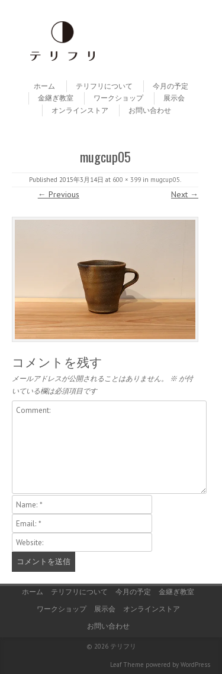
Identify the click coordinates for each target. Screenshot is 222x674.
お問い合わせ (149, 110)
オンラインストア (80, 110)
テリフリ (123, 646)
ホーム (44, 86)
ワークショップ (118, 98)
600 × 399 (126, 179)
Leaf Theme (127, 664)
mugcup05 (165, 179)
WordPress (195, 664)
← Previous (58, 194)
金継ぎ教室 (55, 98)
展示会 (174, 98)
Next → (184, 194)
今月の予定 (170, 86)
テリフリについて (104, 86)
